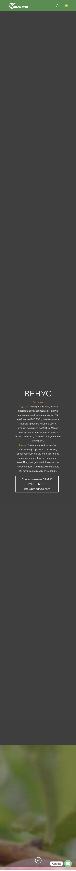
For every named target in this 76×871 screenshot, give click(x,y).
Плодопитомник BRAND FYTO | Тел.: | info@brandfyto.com (37, 483)
